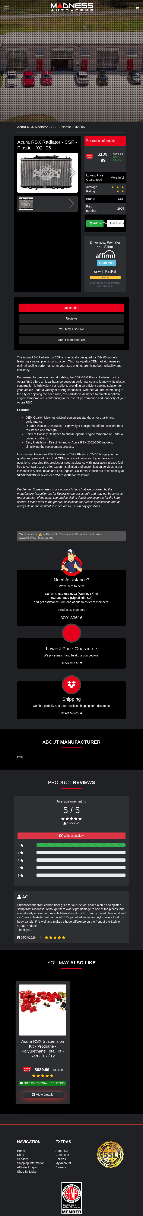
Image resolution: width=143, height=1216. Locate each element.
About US (61, 1150)
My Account (63, 1163)
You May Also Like (71, 329)
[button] (73, 172)
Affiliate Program (28, 1167)
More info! (117, 177)
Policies (60, 1159)
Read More (71, 663)
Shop (20, 1154)
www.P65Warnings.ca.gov (36, 537)
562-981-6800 (62, 475)
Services (23, 1159)
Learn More (107, 262)
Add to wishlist (117, 223)
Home (21, 1150)
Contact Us (62, 1154)
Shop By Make (26, 1171)
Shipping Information (30, 1163)
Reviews (71, 318)
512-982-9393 (26, 475)
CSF (121, 198)
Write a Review (71, 835)
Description (71, 308)
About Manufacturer (71, 340)
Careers (60, 1167)
